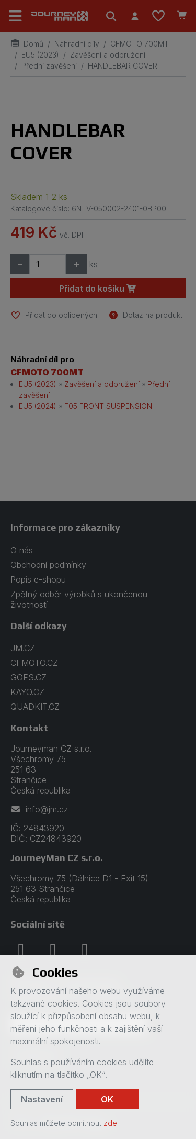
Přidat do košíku (98, 288)
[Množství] (47, 264)
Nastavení (42, 1099)
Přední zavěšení (49, 65)
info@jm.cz (39, 809)
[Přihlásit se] (134, 16)
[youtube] (84, 949)
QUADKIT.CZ (35, 706)
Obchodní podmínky (48, 565)
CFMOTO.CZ (34, 662)
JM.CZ (22, 648)
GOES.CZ (28, 677)
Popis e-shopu (38, 579)
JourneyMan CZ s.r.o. (56, 857)
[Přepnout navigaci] (15, 16)
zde (110, 1123)
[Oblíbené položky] (158, 16)
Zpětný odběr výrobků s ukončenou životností (78, 599)
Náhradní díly (76, 43)
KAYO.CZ (27, 692)
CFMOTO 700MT (139, 43)
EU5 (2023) (40, 54)
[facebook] (20, 949)
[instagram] (52, 949)
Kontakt (29, 727)
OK (107, 1099)
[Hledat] (111, 16)
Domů (26, 43)
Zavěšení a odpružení (107, 54)
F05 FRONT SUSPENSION (108, 405)
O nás (21, 550)
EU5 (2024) (37, 405)
